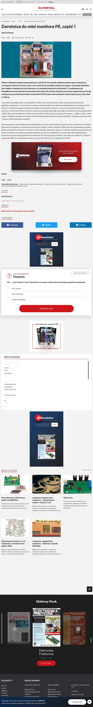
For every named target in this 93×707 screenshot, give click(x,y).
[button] (14, 629)
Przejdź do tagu (87, 470)
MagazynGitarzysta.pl (54, 692)
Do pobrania (4, 695)
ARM (31, 14)
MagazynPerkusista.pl (54, 694)
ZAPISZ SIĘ (77, 702)
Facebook (12, 225)
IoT (5, 400)
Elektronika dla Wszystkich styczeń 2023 (17, 211)
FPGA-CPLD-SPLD (10, 389)
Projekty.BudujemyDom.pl (32, 692)
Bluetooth (57, 14)
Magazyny (4, 690)
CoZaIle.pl (28, 694)
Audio (35, 14)
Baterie (50, 14)
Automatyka (43, 14)
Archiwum (4, 693)
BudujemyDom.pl (29, 689)
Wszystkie (87, 14)
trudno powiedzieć (19, 300)
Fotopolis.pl (74, 691)
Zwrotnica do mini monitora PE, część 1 (34, 21)
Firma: (4, 174)
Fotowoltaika (8, 387)
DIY (63, 14)
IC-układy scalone (10, 395)
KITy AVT (4, 686)
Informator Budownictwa (32, 696)
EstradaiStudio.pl (53, 696)
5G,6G (3, 14)
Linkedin (81, 225)
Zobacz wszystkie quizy (80, 273)
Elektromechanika (71, 14)
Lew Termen (16, 288)
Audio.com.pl (51, 689)
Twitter (46, 225)
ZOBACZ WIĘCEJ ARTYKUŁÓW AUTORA (12, 201)
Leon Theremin (17, 294)
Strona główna (5, 21)
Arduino (26, 14)
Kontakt (3, 688)
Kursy (14, 21)
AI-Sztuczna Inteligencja (15, 14)
